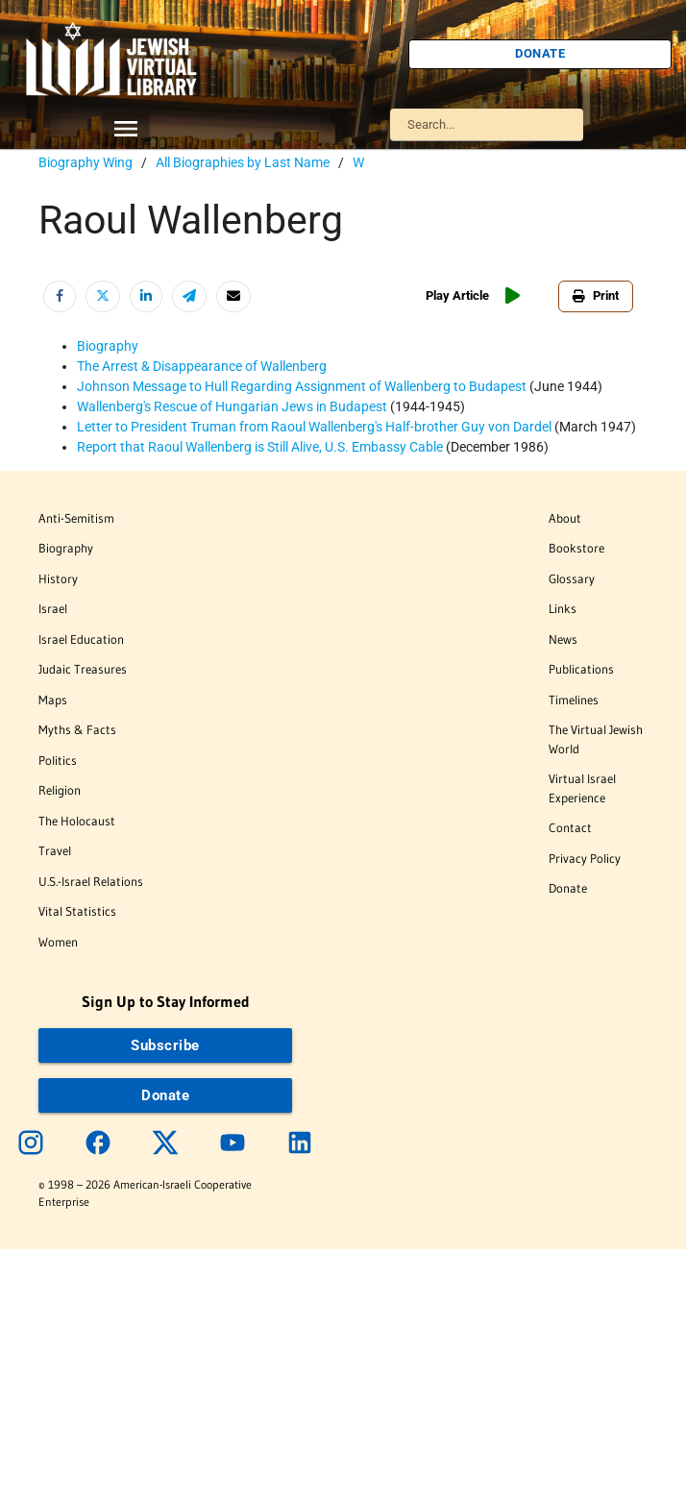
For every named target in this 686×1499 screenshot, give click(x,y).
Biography (107, 346)
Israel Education (81, 639)
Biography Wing (85, 162)
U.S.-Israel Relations (90, 881)
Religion (59, 790)
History (58, 578)
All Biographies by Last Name (243, 162)
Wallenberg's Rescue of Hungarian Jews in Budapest (232, 406)
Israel (52, 608)
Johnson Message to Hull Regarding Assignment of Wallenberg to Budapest (302, 386)
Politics (57, 760)
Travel (54, 850)
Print (596, 295)
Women (58, 941)
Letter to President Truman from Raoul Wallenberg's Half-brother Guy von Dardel (314, 426)
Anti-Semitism (76, 518)
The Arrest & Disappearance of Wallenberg (202, 366)
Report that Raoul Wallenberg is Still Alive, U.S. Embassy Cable (260, 447)
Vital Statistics (77, 911)
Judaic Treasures (82, 668)
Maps (52, 699)
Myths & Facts (77, 729)
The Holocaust (76, 820)
